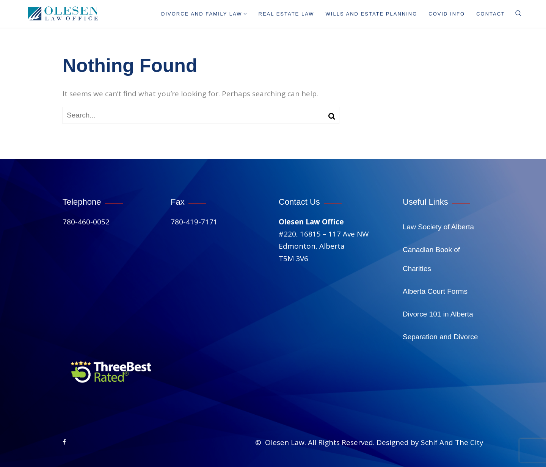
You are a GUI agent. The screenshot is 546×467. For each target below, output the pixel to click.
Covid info (446, 14)
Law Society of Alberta (438, 227)
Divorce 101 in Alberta (438, 314)
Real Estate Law (286, 14)
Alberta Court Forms (435, 291)
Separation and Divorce (440, 337)
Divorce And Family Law (204, 14)
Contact (490, 14)
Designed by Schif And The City (430, 442)
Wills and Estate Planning (371, 14)
